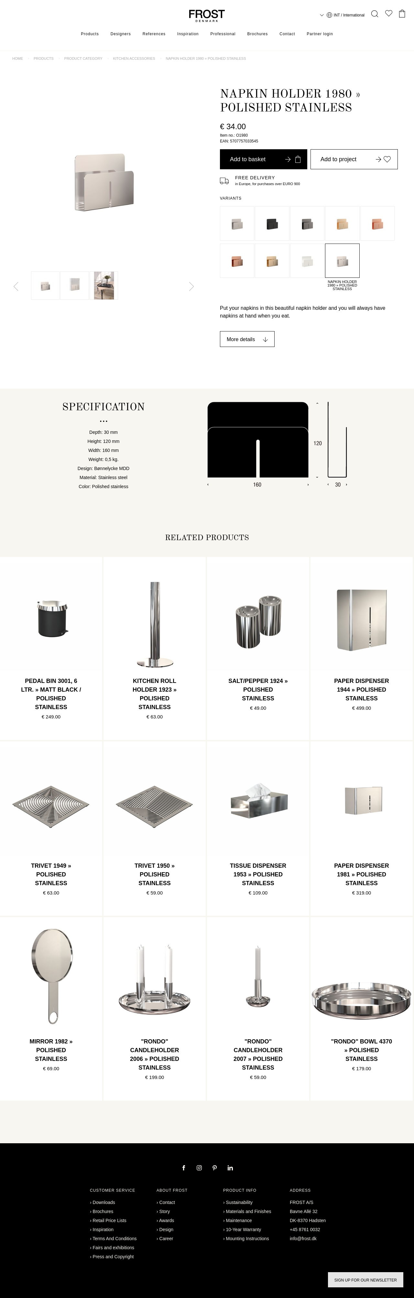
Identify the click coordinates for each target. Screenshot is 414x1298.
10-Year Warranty (243, 1229)
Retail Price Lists (109, 1220)
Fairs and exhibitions (113, 1247)
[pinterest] (215, 1168)
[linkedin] (230, 1168)
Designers (121, 34)
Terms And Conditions (114, 1238)
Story (164, 1211)
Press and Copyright (113, 1256)
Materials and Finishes (248, 1211)
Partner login (320, 34)
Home (17, 58)
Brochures (257, 34)
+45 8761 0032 (305, 1229)
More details (241, 339)
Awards (166, 1220)
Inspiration (188, 34)
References (154, 34)
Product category (83, 58)
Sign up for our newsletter (365, 1280)
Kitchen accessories (134, 58)
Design (166, 1229)
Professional (222, 34)
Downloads (104, 1202)
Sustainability (239, 1202)
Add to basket (265, 159)
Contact (287, 34)
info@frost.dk (303, 1238)
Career (166, 1238)
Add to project (356, 159)
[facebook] (184, 1168)
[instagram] (200, 1168)
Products (90, 34)
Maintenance (239, 1220)
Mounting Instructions (247, 1238)
